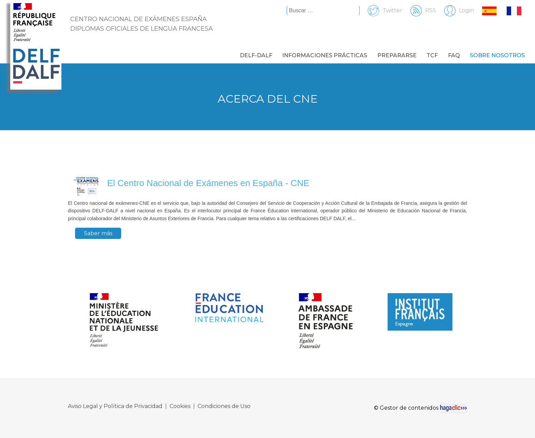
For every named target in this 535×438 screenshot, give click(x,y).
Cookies (180, 406)
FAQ (454, 55)
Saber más (98, 233)
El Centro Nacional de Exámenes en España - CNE (208, 183)
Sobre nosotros (497, 55)
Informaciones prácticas (324, 55)
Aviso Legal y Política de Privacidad (115, 406)
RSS (420, 10)
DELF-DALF (256, 55)
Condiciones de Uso (224, 406)
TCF (432, 55)
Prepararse (397, 55)
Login (455, 10)
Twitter (381, 10)
